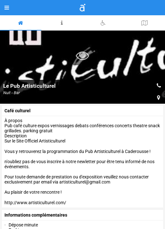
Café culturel (17, 110)
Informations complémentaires (35, 215)
